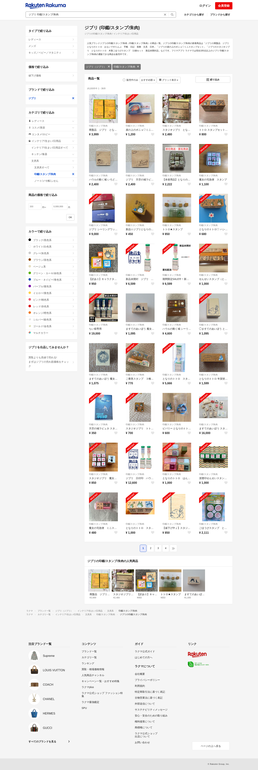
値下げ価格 (51, 75)
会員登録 (224, 5)
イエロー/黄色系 (51, 293)
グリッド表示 (168, 80)
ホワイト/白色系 (51, 246)
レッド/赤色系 (51, 306)
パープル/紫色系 (51, 286)
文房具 (52, 160)
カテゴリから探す (194, 14)
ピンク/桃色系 (51, 299)
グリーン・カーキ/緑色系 (51, 273)
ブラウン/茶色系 (51, 259)
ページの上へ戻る (211, 746)
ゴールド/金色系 (51, 326)
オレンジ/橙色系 (51, 312)
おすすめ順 (148, 80)
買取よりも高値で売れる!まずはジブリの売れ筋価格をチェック (51, 362)
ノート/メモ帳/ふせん (54, 180)
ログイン (205, 5)
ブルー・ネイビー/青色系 (51, 279)
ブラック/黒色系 (51, 240)
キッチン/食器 (52, 154)
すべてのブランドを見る (42, 741)
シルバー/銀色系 (51, 319)
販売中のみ (130, 80)
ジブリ (51, 98)
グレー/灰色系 (51, 253)
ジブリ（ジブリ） (98, 66)
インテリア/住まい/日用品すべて (52, 147)
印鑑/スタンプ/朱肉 (126, 66)
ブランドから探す (220, 14)
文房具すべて (54, 167)
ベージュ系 (51, 266)
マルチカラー (51, 332)
